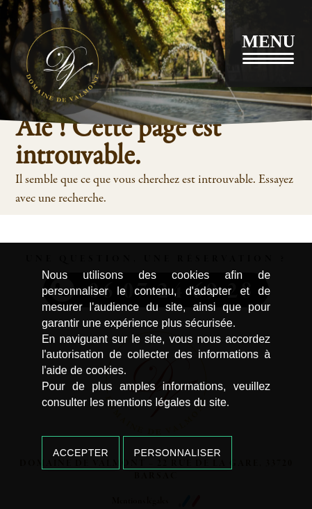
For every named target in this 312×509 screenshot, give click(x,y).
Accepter (80, 452)
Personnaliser (178, 452)
